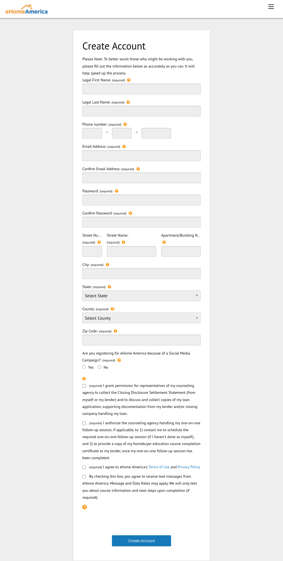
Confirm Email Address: (141, 174)
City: (141, 270)
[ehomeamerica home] (27, 8)
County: (141, 317)
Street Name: (131, 245)
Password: (141, 196)
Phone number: (104, 124)
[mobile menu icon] (271, 6)
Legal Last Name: (141, 108)
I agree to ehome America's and (141, 466)
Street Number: (92, 245)
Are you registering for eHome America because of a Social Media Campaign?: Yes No (136, 360)
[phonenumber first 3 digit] (92, 133)
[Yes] (84, 367)
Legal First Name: (141, 85)
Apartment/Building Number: (181, 245)
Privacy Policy (189, 466)
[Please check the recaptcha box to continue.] (84, 506)
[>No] (99, 367)
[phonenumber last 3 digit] (156, 133)
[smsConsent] (84, 477)
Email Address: (141, 152)
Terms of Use (159, 466)
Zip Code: (141, 336)
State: (141, 292)
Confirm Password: (141, 218)
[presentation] (124, 522)
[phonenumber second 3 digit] (122, 133)
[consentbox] (84, 467)
